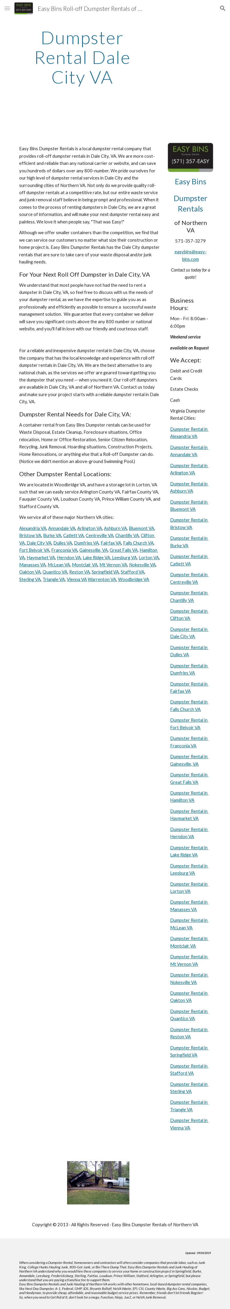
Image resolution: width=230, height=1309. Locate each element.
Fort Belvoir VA (34, 550)
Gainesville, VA (93, 550)
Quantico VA (55, 571)
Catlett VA (73, 535)
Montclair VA (85, 564)
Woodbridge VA (133, 579)
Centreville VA (100, 535)
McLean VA (59, 564)
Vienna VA (77, 579)
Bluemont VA (141, 528)
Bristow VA (30, 535)
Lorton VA (149, 557)
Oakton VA (30, 571)
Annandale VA (61, 528)
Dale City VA (39, 542)
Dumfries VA (86, 542)
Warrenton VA (102, 579)
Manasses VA (32, 564)
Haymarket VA (41, 557)
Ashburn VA (115, 528)
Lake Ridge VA (96, 557)
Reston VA (79, 571)
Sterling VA (30, 579)
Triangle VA (54, 579)
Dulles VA (62, 542)
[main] (82, 57)
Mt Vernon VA (113, 564)
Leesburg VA (124, 557)
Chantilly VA (127, 535)
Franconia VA (64, 550)
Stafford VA (132, 571)
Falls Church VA (138, 542)
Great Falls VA (124, 550)
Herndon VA (69, 557)
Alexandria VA (32, 528)
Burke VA (52, 535)
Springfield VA (105, 571)
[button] (7, 8)
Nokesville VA (142, 564)
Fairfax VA (111, 542)
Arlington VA (89, 528)
